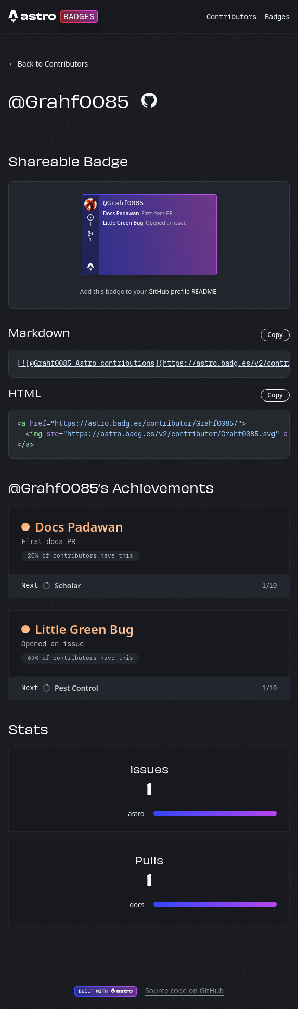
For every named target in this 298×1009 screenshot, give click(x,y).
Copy (275, 334)
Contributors (231, 16)
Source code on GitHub (184, 990)
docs (136, 904)
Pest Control (76, 688)
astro (136, 813)
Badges (277, 16)
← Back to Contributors (48, 64)
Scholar (68, 585)
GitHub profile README (182, 291)
